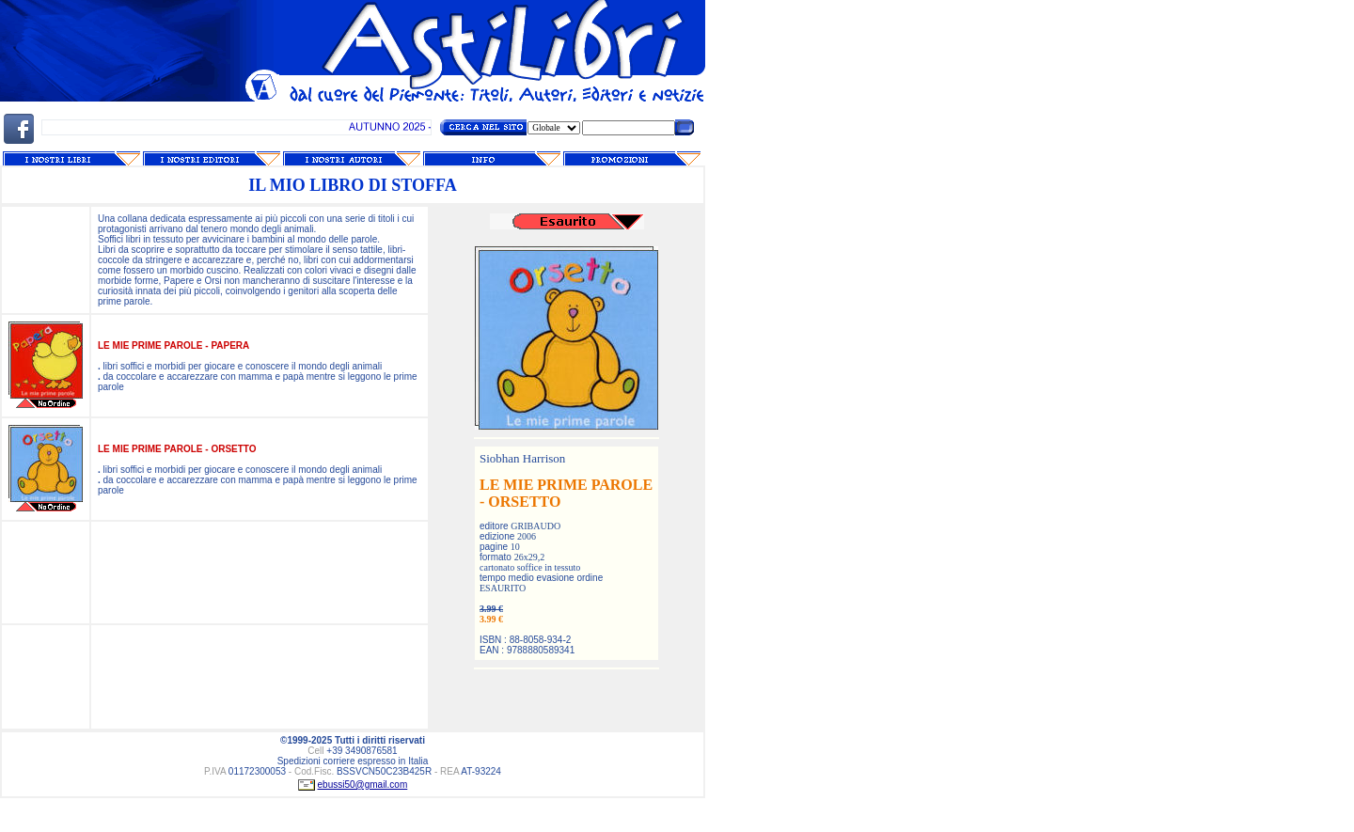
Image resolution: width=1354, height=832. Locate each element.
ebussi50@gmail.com (363, 784)
